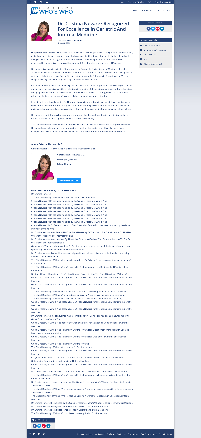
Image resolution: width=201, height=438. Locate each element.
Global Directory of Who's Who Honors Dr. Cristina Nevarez (60, 343)
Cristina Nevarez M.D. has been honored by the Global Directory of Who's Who (69, 201)
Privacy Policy (133, 434)
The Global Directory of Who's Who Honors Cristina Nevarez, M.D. (63, 197)
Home (134, 10)
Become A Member (136, 2)
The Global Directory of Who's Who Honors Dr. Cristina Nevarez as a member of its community (77, 298)
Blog (157, 2)
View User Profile (69, 180)
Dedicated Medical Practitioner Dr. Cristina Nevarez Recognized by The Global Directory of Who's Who (80, 274)
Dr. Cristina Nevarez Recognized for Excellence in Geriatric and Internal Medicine (69, 406)
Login (122, 2)
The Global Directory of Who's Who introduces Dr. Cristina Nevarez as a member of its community (78, 295)
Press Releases (164, 10)
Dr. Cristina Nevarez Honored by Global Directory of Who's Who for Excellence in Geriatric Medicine (79, 371)
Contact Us (167, 2)
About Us (147, 10)
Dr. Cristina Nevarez (41, 193)
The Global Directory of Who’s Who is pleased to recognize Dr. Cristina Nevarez (69, 413)
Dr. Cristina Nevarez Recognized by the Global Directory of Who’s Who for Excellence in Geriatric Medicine (82, 403)
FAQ (149, 2)
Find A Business (165, 434)
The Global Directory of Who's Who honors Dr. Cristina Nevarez (62, 347)
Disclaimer (111, 434)
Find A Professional (149, 434)
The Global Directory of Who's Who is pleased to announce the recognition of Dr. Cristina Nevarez (78, 291)
